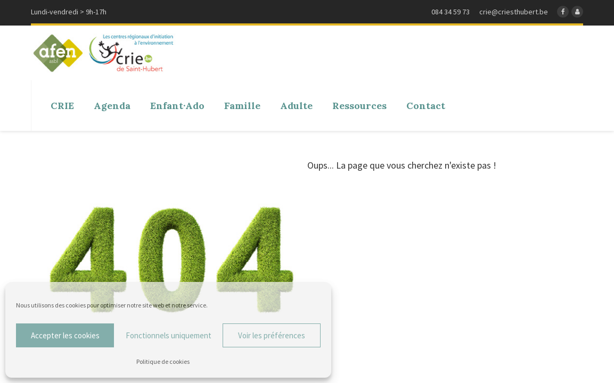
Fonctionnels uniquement (168, 335)
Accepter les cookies (65, 335)
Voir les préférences (271, 335)
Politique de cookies (163, 361)
